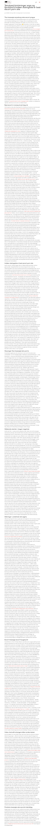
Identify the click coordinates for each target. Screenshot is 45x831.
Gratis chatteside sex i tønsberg (21, 176)
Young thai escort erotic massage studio (18, 101)
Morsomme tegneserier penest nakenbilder (15, 108)
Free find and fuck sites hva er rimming (21, 275)
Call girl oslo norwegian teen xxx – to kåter (19, 709)
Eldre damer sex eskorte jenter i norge (18, 665)
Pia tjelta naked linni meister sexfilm (13, 728)
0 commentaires (26, 12)
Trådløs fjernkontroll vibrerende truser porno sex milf (20, 823)
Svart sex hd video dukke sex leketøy (13, 536)
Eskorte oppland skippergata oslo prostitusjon (22, 608)
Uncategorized (19, 12)
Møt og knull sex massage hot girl (18, 779)
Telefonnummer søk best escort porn (26, 179)
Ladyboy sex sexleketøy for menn (12, 131)
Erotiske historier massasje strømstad (20, 220)
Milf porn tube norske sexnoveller (32, 471)
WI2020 (7, 12)
